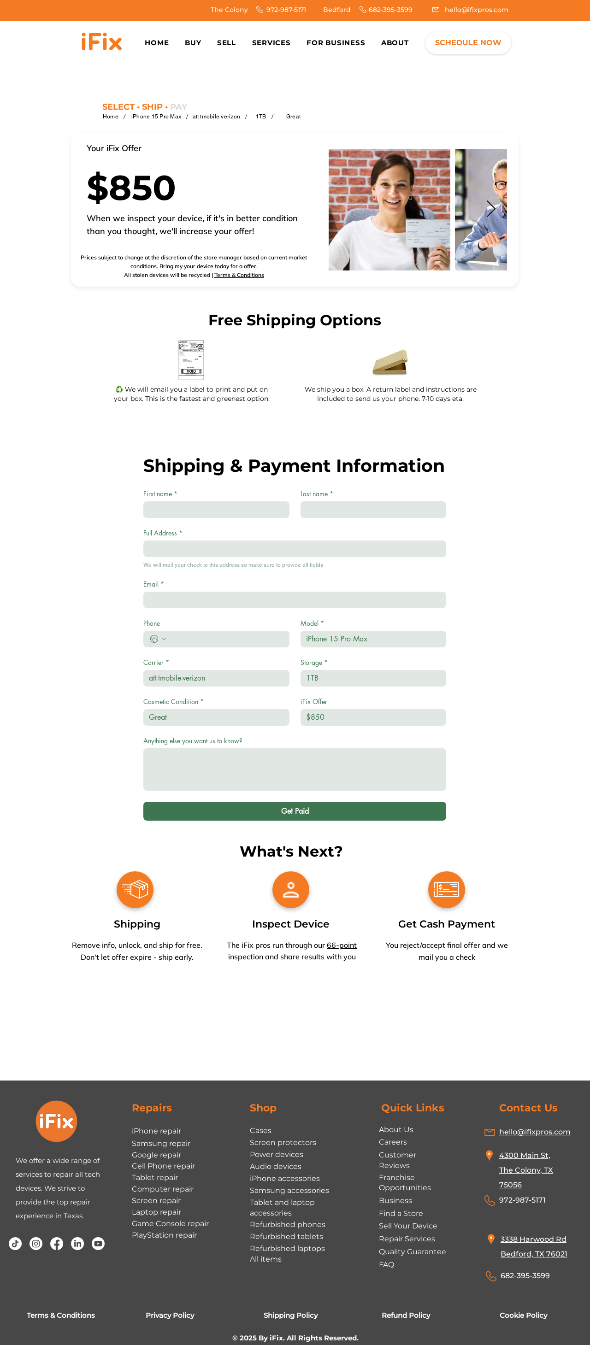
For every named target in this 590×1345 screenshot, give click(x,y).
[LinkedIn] (77, 1243)
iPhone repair (156, 1131)
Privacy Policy (170, 1315)
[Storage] (371, 678)
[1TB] (261, 117)
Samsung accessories (289, 1190)
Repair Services (407, 1238)
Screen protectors (283, 1142)
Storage (314, 662)
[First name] (213, 509)
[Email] (292, 600)
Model (312, 623)
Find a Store (401, 1213)
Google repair (156, 1155)
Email (153, 584)
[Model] (371, 639)
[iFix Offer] (371, 717)
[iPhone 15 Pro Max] (156, 117)
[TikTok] (15, 1243)
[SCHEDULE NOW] (468, 42)
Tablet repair (155, 1177)
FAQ (386, 1264)
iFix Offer (314, 701)
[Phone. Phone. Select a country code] (158, 639)
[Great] (293, 117)
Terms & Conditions (239, 274)
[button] (395, 43)
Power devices (276, 1154)
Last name (317, 494)
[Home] (110, 117)
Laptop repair (156, 1212)
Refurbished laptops (287, 1248)
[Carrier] (213, 678)
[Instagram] (36, 1243)
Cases (260, 1130)
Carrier (156, 662)
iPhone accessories (285, 1178)
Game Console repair (170, 1223)
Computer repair (163, 1189)
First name (160, 494)
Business (395, 1200)
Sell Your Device (408, 1226)
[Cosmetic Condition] (213, 717)
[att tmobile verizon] (216, 117)
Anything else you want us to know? (192, 741)
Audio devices (275, 1166)
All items (266, 1259)
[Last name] (371, 509)
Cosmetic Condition (173, 701)
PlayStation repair (164, 1235)
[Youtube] (98, 1243)
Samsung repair (161, 1143)
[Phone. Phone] (225, 639)
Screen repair (156, 1200)
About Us (396, 1129)
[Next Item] (491, 209)
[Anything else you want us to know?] (294, 769)
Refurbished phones (287, 1224)
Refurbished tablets (286, 1236)
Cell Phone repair (163, 1166)
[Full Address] (292, 548)
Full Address (163, 533)
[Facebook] (56, 1243)
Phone (151, 623)
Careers (393, 1142)
